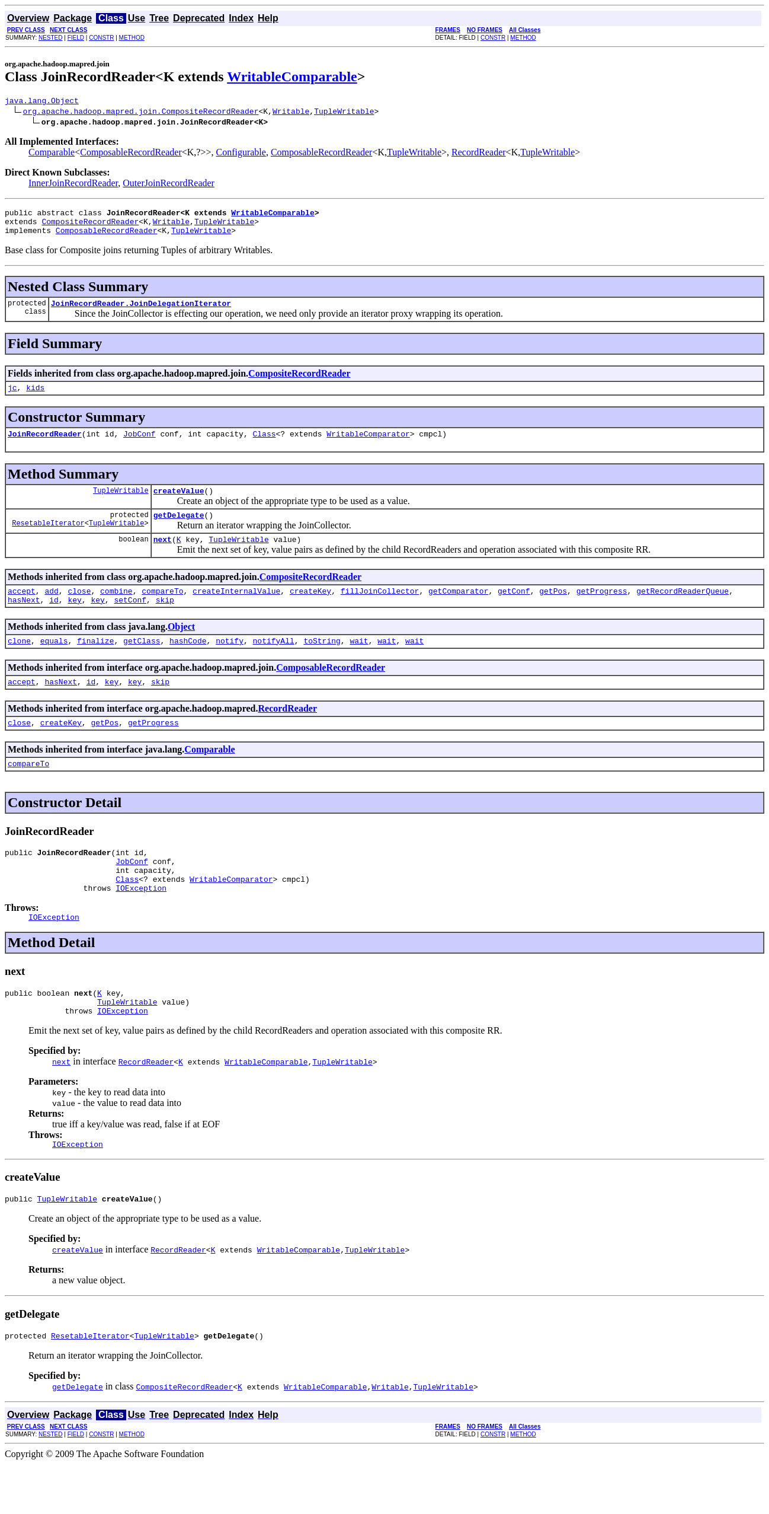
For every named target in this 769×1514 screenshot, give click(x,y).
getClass (141, 663)
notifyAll (273, 663)
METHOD (132, 37)
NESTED (51, 37)
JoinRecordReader (45, 446)
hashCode (187, 663)
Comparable (51, 154)
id (54, 621)
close (79, 610)
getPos (553, 610)
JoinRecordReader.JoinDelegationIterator (141, 312)
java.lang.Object (42, 102)
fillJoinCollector (380, 610)
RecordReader (478, 154)
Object (181, 648)
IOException (141, 925)
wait (359, 663)
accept (22, 610)
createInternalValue (236, 610)
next (162, 557)
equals (54, 663)
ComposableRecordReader (131, 154)
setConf (130, 621)
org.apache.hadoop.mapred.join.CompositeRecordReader (141, 112)
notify (229, 663)
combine (116, 610)
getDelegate (178, 530)
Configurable (240, 154)
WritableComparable (292, 76)
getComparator (458, 610)
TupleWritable (344, 112)
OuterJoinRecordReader (168, 185)
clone (19, 663)
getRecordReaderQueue (682, 610)
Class (263, 446)
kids (35, 398)
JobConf (139, 446)
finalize (95, 663)
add (51, 610)
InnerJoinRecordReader (73, 185)
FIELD (76, 37)
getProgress (601, 610)
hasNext (24, 621)
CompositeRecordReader (90, 226)
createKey (310, 610)
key (74, 621)
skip (165, 621)
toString (321, 663)
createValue (178, 504)
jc (12, 398)
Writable (291, 112)
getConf (514, 610)
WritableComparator (367, 446)
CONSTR (101, 37)
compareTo (162, 610)
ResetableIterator (48, 541)
